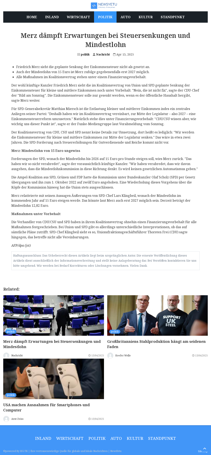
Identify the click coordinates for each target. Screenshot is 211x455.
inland (43, 438)
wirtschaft (70, 438)
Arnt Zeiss (17, 419)
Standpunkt (162, 438)
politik (83, 54)
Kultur (135, 438)
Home (32, 17)
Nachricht (101, 54)
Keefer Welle (123, 355)
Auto (116, 438)
